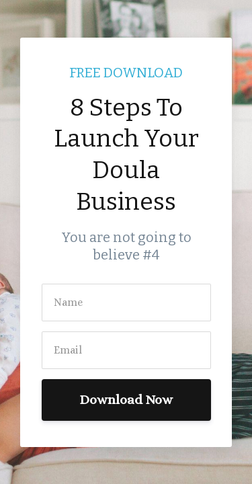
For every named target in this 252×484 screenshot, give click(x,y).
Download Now (126, 399)
